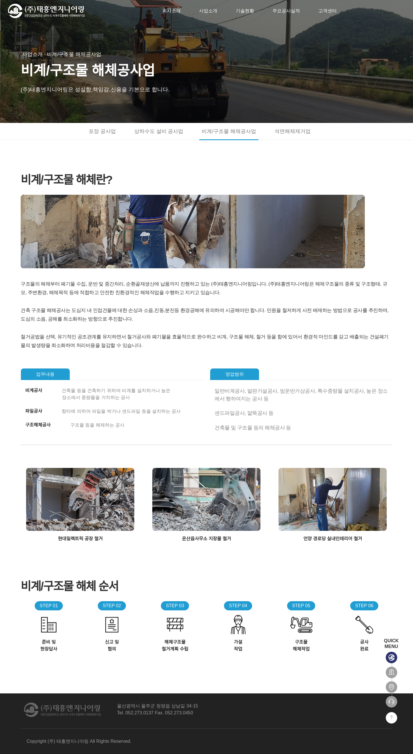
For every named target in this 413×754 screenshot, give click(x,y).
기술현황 (245, 10)
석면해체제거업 (292, 131)
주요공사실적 (286, 10)
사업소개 (208, 10)
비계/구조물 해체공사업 (229, 131)
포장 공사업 (102, 131)
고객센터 (327, 10)
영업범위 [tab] (234, 374)
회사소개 (171, 10)
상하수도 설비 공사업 (159, 131)
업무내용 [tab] (45, 374)
